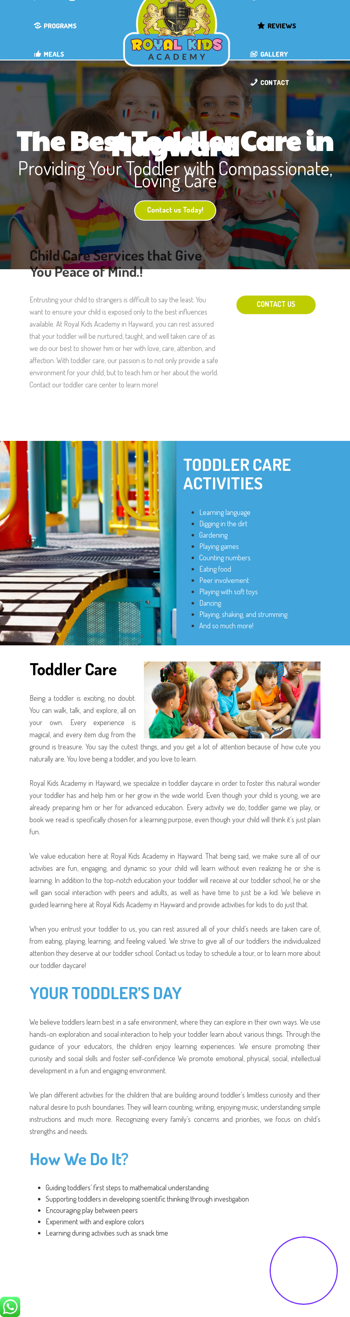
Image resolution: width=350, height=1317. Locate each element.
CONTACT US (276, 304)
